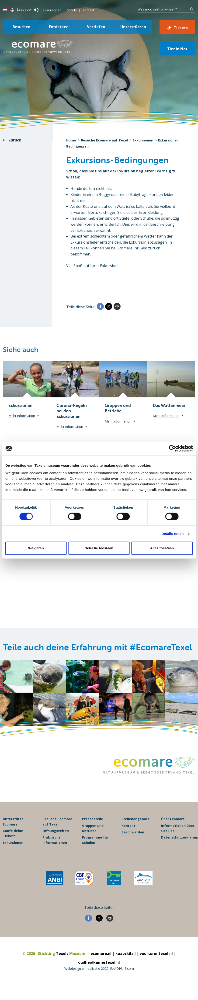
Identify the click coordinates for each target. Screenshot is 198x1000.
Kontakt (88, 10)
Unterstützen (133, 26)
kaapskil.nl (125, 955)
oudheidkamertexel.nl (99, 963)
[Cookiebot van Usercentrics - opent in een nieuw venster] (172, 448)
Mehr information (21, 415)
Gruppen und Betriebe (93, 830)
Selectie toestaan (99, 548)
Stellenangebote (136, 820)
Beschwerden (133, 834)
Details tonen (172, 533)
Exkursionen (52, 10)
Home (71, 140)
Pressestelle (92, 820)
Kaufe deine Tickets (13, 835)
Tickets (181, 27)
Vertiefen (96, 26)
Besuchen (21, 26)
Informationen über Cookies (177, 830)
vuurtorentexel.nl (156, 955)
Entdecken (59, 26)
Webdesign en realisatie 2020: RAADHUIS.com (99, 970)
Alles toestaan (162, 548)
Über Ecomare (173, 820)
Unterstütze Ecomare (13, 823)
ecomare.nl (100, 955)
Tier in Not (177, 48)
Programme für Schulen (95, 841)
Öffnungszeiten (55, 832)
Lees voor (27, 9)
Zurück (14, 140)
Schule (72, 10)
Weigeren (36, 548)
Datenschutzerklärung (178, 839)
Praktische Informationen (54, 841)
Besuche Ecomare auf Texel (104, 140)
